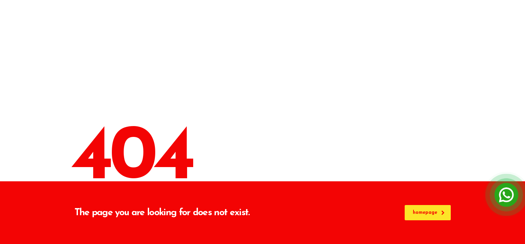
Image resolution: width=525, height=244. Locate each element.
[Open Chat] (506, 195)
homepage (429, 212)
